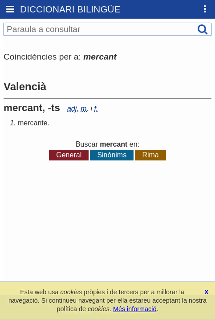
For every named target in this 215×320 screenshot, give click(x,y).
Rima (150, 155)
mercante (33, 123)
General (68, 155)
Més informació (135, 308)
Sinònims (111, 155)
